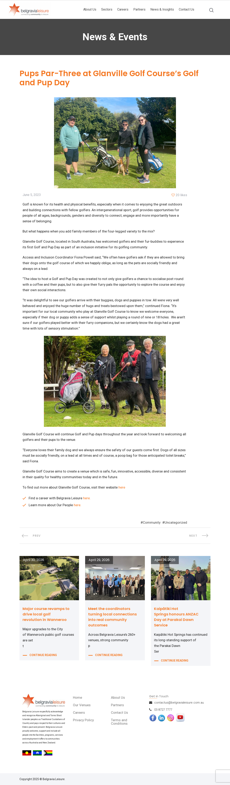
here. (87, 500)
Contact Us (186, 9)
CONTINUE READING (43, 658)
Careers (122, 9)
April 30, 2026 (33, 562)
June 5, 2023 (32, 195)
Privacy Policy (83, 722)
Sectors (106, 9)
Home (77, 700)
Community (152, 525)
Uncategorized (176, 525)
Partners (139, 9)
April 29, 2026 (99, 562)
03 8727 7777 (163, 712)
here (122, 490)
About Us (89, 9)
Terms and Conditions (119, 724)
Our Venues (82, 707)
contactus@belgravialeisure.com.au (179, 705)
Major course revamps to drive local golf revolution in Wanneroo (46, 616)
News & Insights (162, 9)
